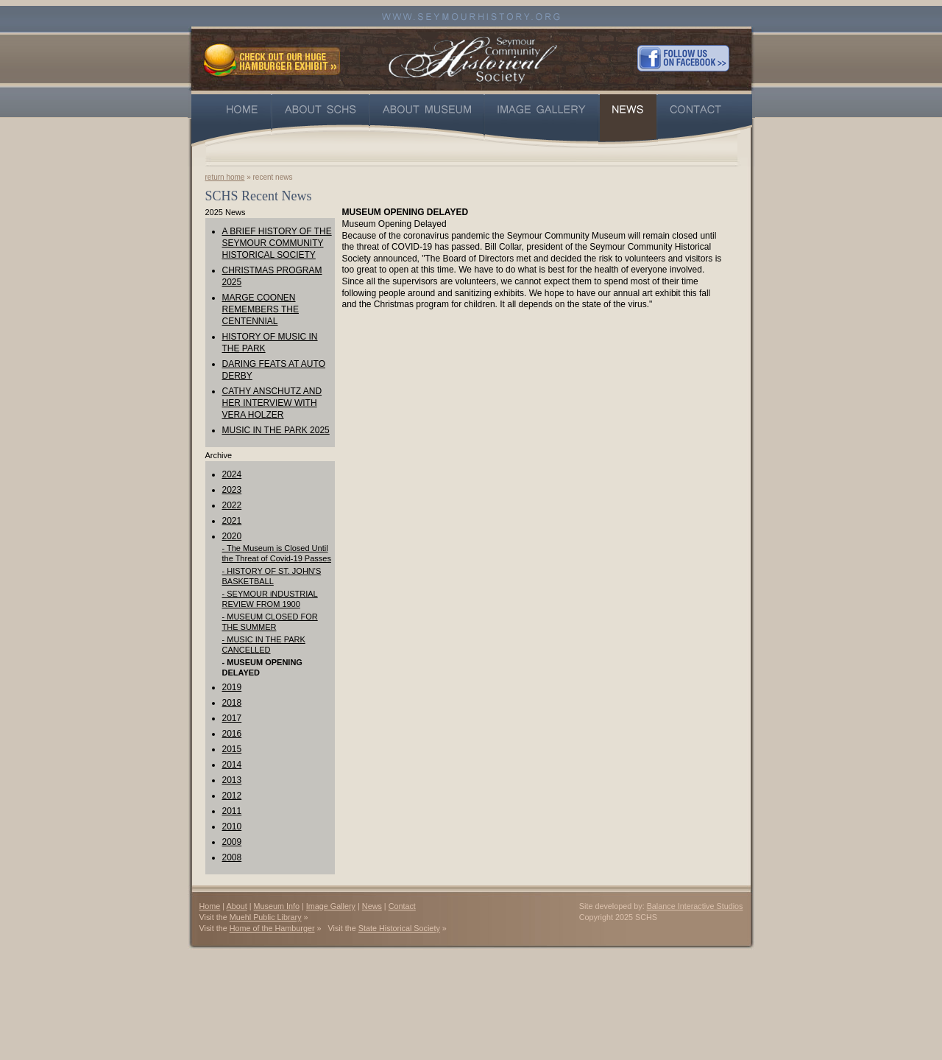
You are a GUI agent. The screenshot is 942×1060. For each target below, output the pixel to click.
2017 (232, 718)
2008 (232, 857)
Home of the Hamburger (272, 928)
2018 (232, 703)
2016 (232, 734)
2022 (232, 505)
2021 (232, 521)
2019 (232, 687)
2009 (232, 842)
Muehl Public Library (266, 917)
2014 (232, 764)
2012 (232, 795)
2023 (232, 490)
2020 (232, 536)
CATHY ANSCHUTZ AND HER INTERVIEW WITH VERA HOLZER (272, 403)
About (237, 906)
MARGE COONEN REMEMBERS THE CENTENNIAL (260, 309)
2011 (232, 811)
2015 (232, 749)
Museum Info (277, 906)
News (372, 906)
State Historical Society (399, 928)
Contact (402, 906)
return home (225, 177)
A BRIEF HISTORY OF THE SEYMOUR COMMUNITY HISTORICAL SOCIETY (277, 243)
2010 (232, 826)
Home (210, 906)
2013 (232, 780)
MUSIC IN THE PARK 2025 (276, 430)
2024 (232, 474)
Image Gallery (330, 906)
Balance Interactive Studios (695, 906)
